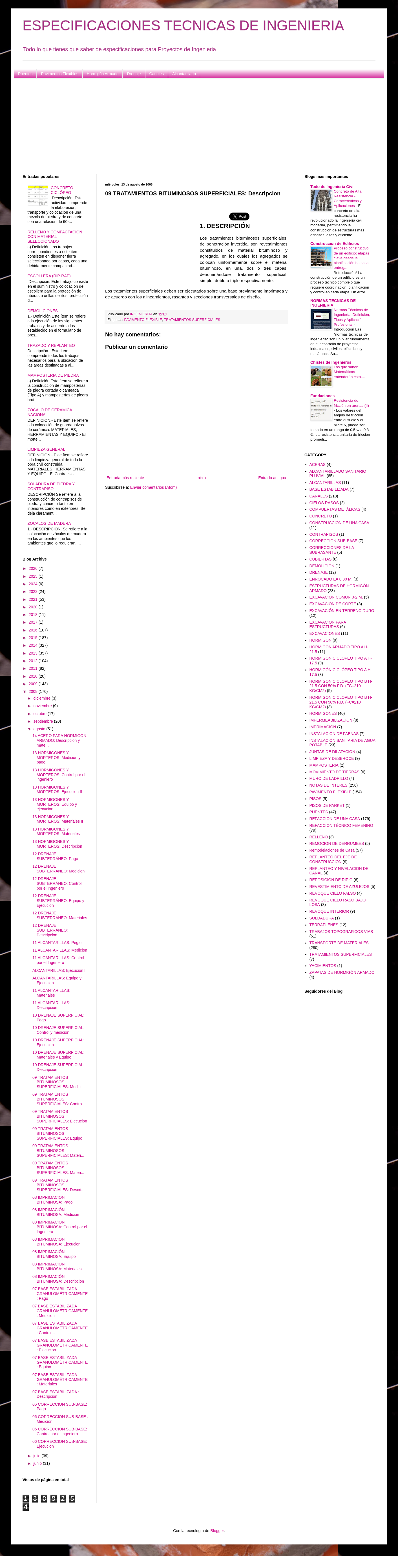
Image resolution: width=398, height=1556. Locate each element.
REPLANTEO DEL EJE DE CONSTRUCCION (333, 859)
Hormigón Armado (103, 74)
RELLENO (318, 837)
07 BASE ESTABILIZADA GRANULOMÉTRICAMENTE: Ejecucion (60, 1345)
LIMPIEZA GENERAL (46, 449)
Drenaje (134, 74)
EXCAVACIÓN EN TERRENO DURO (341, 610)
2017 (34, 622)
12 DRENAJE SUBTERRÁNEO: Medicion (58, 868)
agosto (39, 729)
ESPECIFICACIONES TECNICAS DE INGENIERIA (183, 26)
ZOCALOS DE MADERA (49, 523)
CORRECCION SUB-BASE (333, 541)
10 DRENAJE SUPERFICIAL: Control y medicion (58, 1030)
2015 (34, 637)
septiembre (43, 721)
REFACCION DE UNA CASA (334, 818)
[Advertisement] (192, 126)
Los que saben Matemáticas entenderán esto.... (350, 372)
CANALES (318, 496)
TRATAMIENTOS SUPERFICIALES (192, 320)
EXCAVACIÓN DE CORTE (332, 604)
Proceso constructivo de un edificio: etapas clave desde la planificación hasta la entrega (351, 258)
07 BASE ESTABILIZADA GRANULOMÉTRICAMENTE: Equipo (60, 1362)
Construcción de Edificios (334, 243)
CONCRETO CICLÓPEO (62, 190)
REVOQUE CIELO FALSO (332, 893)
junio (38, 1463)
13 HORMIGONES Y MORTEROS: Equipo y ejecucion (54, 804)
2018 (34, 614)
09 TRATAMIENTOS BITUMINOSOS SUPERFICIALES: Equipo (57, 1133)
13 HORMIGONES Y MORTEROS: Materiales (56, 831)
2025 (34, 576)
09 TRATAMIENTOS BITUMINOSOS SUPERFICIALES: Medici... (58, 1082)
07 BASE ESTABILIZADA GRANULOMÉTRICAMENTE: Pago (60, 1294)
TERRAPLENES (324, 925)
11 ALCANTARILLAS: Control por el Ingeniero (58, 960)
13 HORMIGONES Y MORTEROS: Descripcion (57, 844)
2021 (34, 599)
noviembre (43, 706)
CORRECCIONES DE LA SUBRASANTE (331, 550)
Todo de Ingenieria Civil (332, 186)
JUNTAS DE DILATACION (332, 751)
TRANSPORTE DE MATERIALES (339, 943)
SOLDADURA (321, 918)
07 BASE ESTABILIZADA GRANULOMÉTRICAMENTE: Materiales (60, 1379)
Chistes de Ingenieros (330, 362)
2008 (34, 691)
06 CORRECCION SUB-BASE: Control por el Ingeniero (59, 1431)
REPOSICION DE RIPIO (331, 880)
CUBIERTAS (320, 559)
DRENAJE (318, 572)
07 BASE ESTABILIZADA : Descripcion (55, 1394)
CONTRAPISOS (323, 534)
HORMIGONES (323, 713)
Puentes (25, 74)
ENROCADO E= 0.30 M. (331, 579)
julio (37, 1456)
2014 (34, 645)
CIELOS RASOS (324, 503)
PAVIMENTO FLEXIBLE (143, 320)
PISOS (315, 798)
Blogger (217, 1530)
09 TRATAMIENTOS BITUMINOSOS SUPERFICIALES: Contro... (58, 1099)
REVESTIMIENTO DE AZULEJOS (339, 886)
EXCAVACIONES (324, 633)
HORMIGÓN (320, 640)
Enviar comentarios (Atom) (153, 487)
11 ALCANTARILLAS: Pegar (57, 942)
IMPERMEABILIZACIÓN (330, 720)
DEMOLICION (322, 566)
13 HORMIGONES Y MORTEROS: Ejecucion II (57, 789)
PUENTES (318, 812)
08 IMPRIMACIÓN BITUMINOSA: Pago (52, 1199)
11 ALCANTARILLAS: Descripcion (51, 1005)
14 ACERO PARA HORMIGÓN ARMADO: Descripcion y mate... (59, 740)
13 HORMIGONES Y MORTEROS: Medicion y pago (56, 758)
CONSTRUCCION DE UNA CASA (339, 523)
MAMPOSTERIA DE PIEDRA (53, 375)
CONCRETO (320, 516)
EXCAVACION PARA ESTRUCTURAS (327, 624)
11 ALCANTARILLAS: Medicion (59, 950)
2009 (34, 684)
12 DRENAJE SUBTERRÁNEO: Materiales (59, 915)
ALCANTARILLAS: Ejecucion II (59, 970)
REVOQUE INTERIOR (329, 911)
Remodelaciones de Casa (332, 850)
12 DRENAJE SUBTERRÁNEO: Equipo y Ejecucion (58, 901)
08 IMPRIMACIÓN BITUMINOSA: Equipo (54, 1254)
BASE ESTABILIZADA (329, 489)
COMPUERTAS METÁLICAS (335, 509)
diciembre (42, 698)
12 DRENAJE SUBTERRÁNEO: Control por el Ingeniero (56, 883)
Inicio (201, 477)
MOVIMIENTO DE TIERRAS (334, 772)
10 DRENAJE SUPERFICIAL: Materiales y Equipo (58, 1054)
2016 (34, 630)
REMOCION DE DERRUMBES (336, 843)
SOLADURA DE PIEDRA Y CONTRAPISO (51, 486)
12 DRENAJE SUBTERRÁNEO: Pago (55, 856)
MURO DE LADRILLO (328, 778)
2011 (34, 668)
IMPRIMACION (322, 727)
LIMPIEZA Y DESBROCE (331, 758)
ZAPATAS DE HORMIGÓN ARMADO (342, 972)
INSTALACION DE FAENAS (334, 733)
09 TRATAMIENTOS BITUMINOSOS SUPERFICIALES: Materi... (58, 1151)
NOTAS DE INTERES (328, 785)
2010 (34, 676)
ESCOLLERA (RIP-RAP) (49, 276)
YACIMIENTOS (322, 965)
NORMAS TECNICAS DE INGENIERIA (333, 302)
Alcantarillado (184, 74)
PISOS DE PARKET (327, 805)
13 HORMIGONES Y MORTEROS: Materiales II (57, 819)
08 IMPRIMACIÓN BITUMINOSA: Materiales (56, 1266)
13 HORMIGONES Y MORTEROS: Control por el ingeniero (58, 775)
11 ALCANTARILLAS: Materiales (51, 992)
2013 (34, 653)
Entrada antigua (272, 477)
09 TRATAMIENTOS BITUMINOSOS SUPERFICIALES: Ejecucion (59, 1116)
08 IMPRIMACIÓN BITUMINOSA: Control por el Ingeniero (59, 1227)
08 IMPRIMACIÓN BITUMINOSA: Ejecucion (56, 1241)
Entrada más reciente (125, 477)
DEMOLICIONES (43, 311)
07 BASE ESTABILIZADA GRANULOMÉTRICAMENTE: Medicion (60, 1311)
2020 (34, 607)
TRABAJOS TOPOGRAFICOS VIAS (341, 931)
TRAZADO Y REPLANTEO (51, 345)
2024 (34, 584)
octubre (40, 713)
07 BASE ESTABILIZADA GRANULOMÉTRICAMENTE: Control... (60, 1328)
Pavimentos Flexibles (59, 74)
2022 (34, 591)
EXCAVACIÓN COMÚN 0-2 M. (336, 597)
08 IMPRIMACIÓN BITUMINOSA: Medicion (55, 1212)
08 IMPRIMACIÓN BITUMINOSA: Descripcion (58, 1278)
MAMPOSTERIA (324, 765)
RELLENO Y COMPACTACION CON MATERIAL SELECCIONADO (55, 237)
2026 (34, 568)
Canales (156, 74)
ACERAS (317, 464)
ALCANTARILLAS (325, 482)
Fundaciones (322, 396)
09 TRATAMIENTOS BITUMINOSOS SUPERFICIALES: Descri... (58, 1185)
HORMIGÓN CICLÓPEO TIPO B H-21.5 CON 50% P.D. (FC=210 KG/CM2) (340, 686)
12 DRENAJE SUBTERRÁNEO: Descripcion (50, 930)
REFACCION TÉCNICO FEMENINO (341, 825)
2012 (34, 660)
